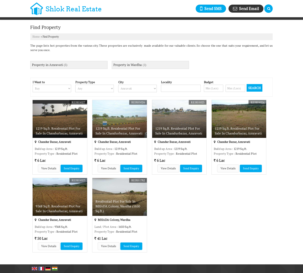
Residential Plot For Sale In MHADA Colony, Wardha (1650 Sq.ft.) (118, 206)
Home (36, 36)
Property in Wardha (127, 65)
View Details (48, 168)
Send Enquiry (71, 168)
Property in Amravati (47, 65)
